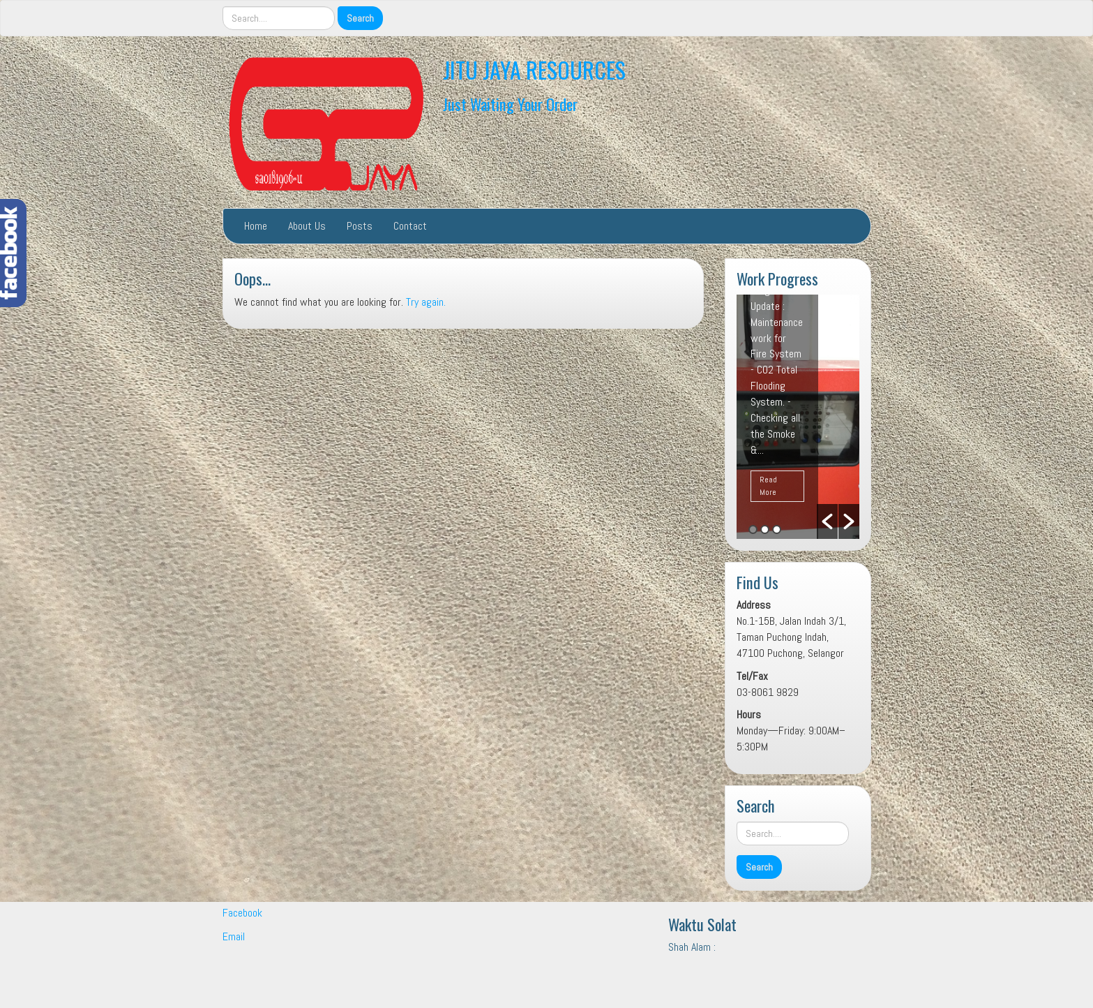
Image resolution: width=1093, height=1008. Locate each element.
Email (234, 936)
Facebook (242, 912)
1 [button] (752, 529)
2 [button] (764, 529)
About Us (307, 225)
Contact (410, 225)
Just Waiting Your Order (510, 103)
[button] (827, 521)
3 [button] (776, 529)
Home (255, 225)
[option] (798, 417)
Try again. (426, 302)
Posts (359, 225)
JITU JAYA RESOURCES (534, 69)
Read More (768, 485)
